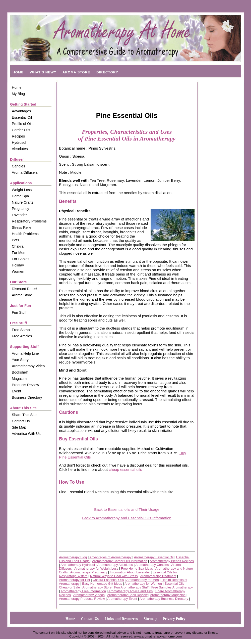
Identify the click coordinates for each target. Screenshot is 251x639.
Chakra (18, 246)
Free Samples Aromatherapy (172, 587)
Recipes (18, 136)
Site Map (19, 427)
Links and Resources (121, 619)
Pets (15, 240)
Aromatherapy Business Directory (164, 599)
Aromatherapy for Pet (74, 580)
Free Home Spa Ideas (137, 568)
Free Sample (22, 330)
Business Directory (27, 397)
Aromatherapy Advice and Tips (130, 591)
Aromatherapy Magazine (168, 595)
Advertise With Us (26, 434)
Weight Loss (22, 190)
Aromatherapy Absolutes (115, 565)
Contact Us (21, 421)
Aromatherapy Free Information (83, 591)
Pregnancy (20, 209)
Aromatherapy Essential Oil (154, 557)
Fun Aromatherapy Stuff (131, 587)
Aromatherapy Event (122, 599)
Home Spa (20, 196)
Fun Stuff (19, 312)
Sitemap (150, 619)
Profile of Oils (22, 124)
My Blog (18, 94)
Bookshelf (20, 372)
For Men (18, 253)
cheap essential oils (125, 469)
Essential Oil (22, 117)
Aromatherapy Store (96, 587)
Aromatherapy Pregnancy (88, 572)
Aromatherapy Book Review (127, 595)
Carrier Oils (21, 130)
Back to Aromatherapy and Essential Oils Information (126, 518)
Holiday (18, 265)
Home (17, 87)
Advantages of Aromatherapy (110, 557)
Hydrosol (19, 143)
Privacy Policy (174, 619)
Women (18, 271)
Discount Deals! (24, 289)
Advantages (21, 111)
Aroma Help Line (25, 353)
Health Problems (25, 234)
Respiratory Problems (29, 221)
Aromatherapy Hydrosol (77, 565)
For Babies (20, 259)
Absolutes (20, 149)
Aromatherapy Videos (89, 595)
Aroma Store (22, 295)
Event (16, 391)
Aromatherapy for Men (142, 580)
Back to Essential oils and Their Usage (126, 509)
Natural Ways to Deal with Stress (114, 576)
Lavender (19, 215)
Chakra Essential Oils (108, 580)
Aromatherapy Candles (152, 565)
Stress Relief (22, 227)
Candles (18, 166)
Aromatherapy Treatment (158, 576)
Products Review (25, 385)
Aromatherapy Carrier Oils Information (119, 561)
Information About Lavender (130, 572)
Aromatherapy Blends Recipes (172, 561)
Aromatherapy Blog (73, 557)
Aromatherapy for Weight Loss (96, 568)
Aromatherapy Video (28, 366)
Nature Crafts (22, 202)
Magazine (20, 379)
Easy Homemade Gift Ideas (102, 583)
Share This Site (24, 415)
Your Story (20, 360)
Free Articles (22, 336)
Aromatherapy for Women (143, 583)
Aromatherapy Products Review (82, 599)
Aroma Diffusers (25, 172)
